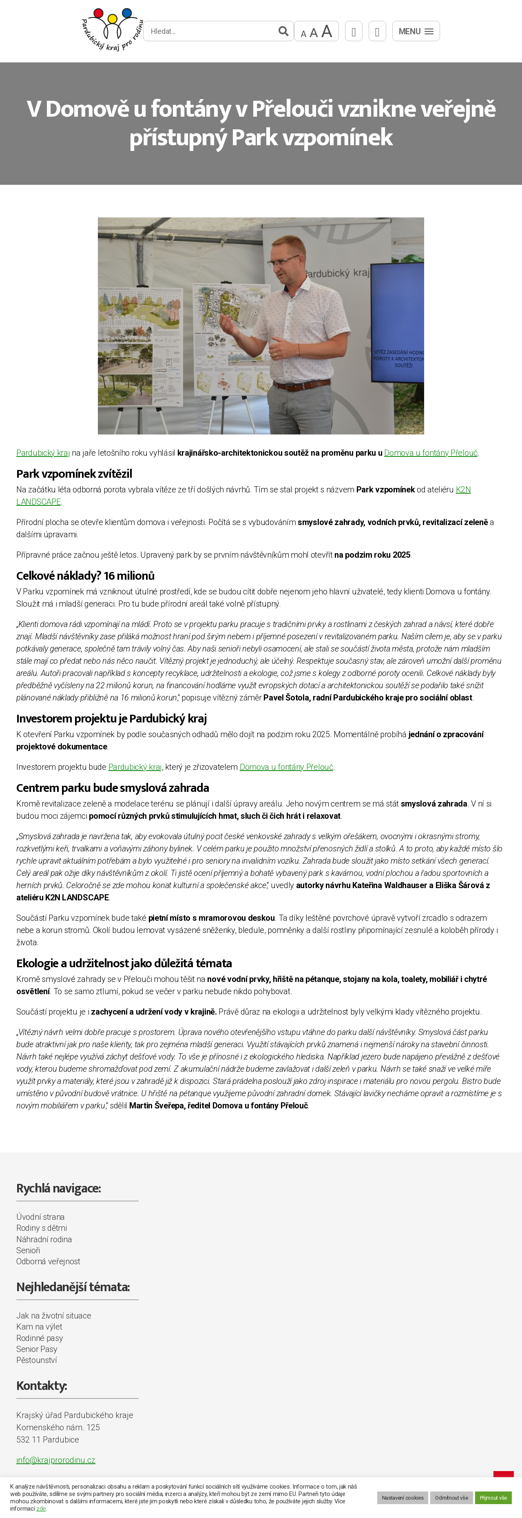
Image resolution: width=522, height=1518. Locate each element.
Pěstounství (36, 1360)
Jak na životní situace (53, 1316)
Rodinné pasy (39, 1338)
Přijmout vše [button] (493, 1498)
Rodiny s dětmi (41, 1228)
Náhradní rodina (44, 1239)
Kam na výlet (39, 1327)
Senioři (28, 1250)
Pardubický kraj (43, 453)
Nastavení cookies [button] (403, 1498)
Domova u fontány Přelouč (431, 453)
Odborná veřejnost (48, 1261)
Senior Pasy (37, 1349)
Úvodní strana (40, 1217)
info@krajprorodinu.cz (55, 1460)
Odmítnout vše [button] (451, 1498)
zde (41, 1508)
